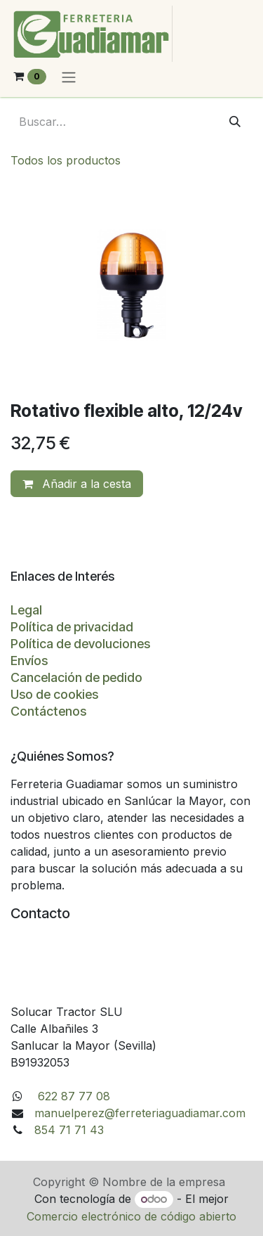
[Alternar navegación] (69, 76)
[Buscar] (234, 121)
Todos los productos (66, 160)
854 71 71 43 (69, 1130)
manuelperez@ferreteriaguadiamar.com (139, 1113)
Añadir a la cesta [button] (76, 484)
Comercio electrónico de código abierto (131, 1216)
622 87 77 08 (72, 1096)
